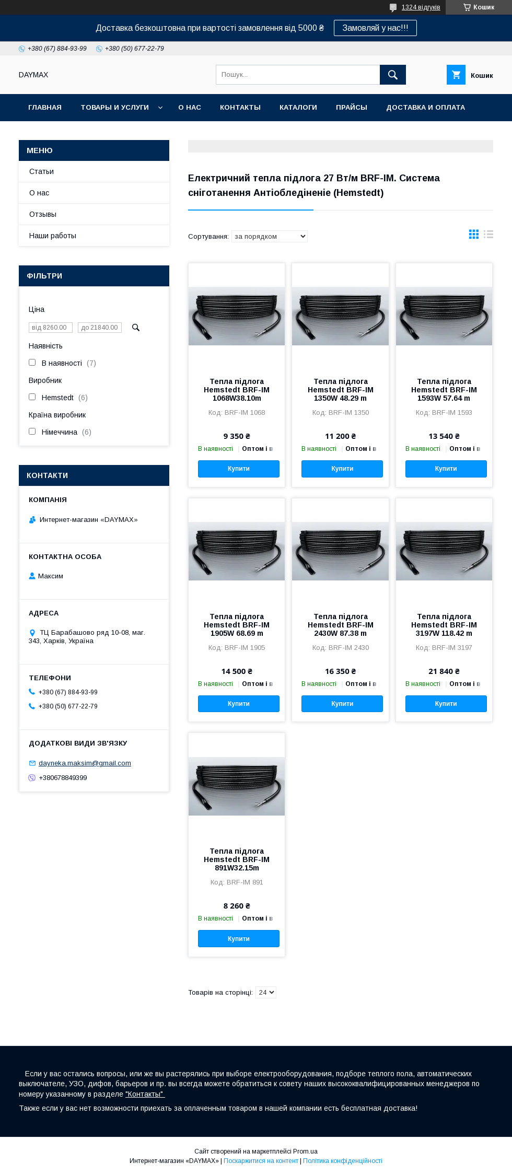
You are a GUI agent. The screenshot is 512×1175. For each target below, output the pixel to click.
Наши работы (52, 235)
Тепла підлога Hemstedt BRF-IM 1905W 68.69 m (237, 624)
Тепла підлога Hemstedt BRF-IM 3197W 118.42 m (444, 624)
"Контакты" (145, 1094)
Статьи (41, 171)
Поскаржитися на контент (261, 1161)
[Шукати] (393, 75)
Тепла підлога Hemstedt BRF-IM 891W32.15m (237, 859)
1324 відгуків (421, 7)
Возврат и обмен (63, 134)
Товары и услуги (114, 107)
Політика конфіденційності (342, 1161)
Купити (239, 468)
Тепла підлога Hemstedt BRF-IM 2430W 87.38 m (341, 624)
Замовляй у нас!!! (375, 28)
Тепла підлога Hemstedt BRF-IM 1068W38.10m (237, 389)
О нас (189, 107)
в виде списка (488, 236)
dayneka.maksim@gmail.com (85, 763)
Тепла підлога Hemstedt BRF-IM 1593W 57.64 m (444, 389)
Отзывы (42, 214)
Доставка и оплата (425, 107)
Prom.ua (305, 1151)
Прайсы (351, 107)
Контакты (240, 107)
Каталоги (298, 107)
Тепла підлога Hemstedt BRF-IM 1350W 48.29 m (341, 389)
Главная (45, 107)
